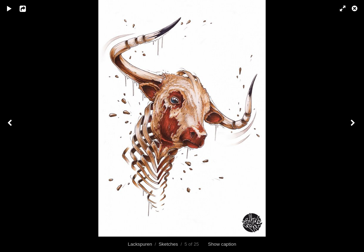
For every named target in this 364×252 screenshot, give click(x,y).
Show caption (222, 244)
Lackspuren (140, 244)
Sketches (168, 244)
